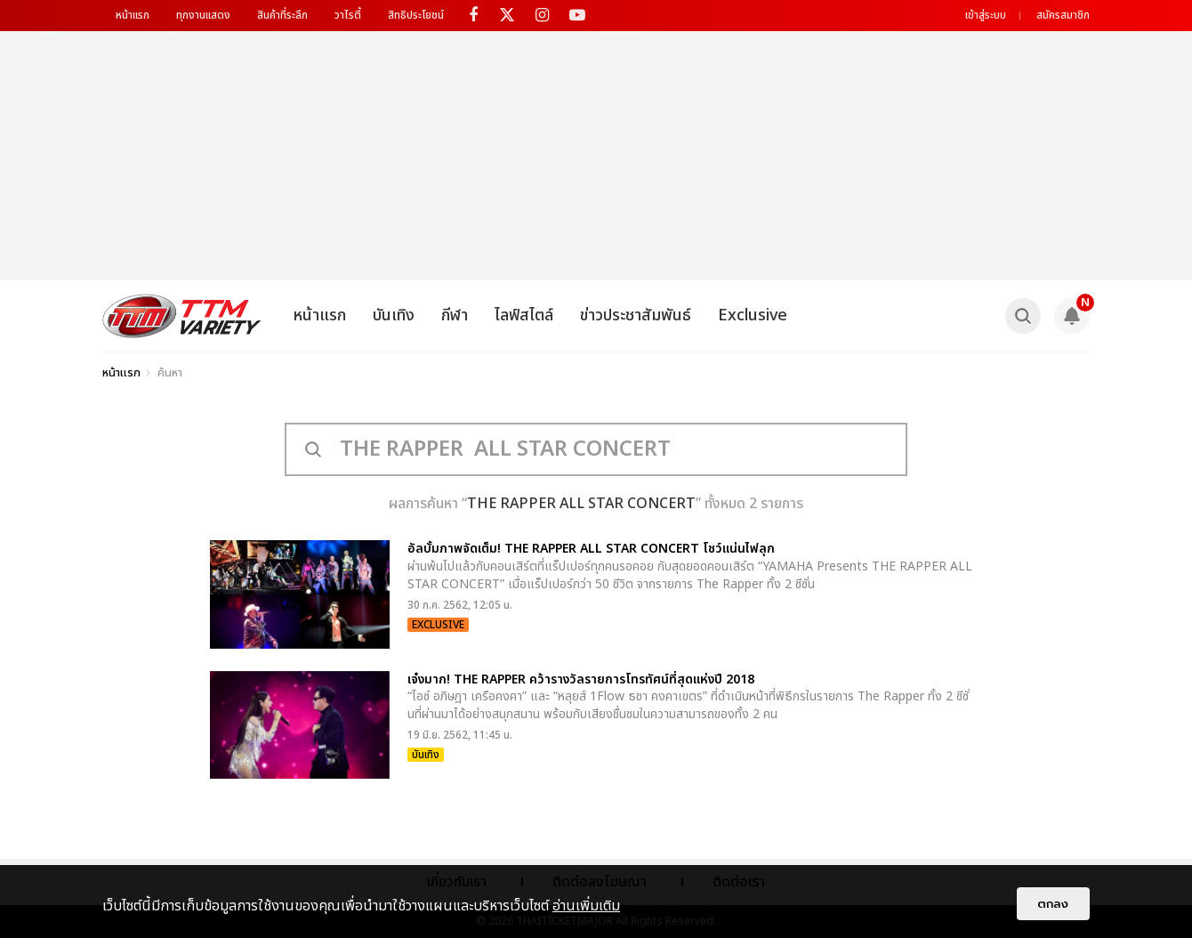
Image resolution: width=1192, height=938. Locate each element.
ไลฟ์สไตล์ (524, 315)
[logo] (182, 316)
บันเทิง (394, 315)
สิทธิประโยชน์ (416, 15)
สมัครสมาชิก (1063, 15)
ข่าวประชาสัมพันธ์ (635, 315)
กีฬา (454, 315)
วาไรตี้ (347, 15)
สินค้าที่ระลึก (282, 15)
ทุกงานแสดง (203, 15)
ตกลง (1053, 903)
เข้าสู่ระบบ (985, 15)
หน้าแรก (132, 15)
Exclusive (752, 315)
